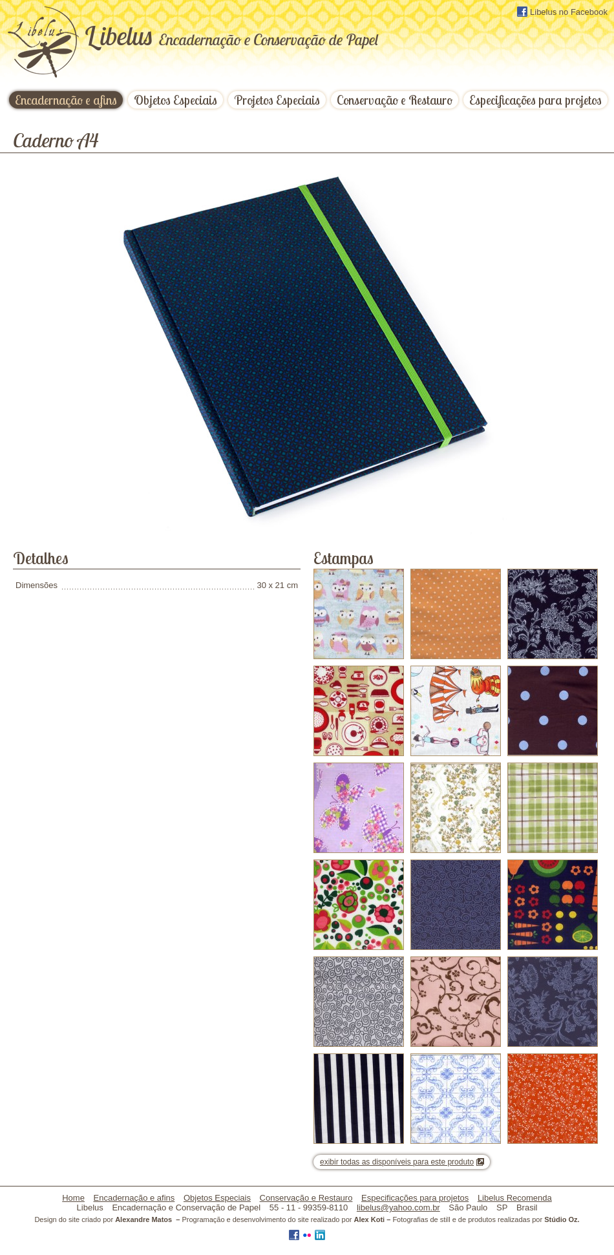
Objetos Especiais (175, 100)
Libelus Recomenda (515, 1198)
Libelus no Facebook (562, 11)
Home (73, 1198)
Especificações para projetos (535, 100)
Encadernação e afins (66, 100)
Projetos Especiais (277, 100)
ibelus (231, 35)
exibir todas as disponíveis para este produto (397, 1161)
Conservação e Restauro (394, 100)
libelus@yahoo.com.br (398, 1207)
